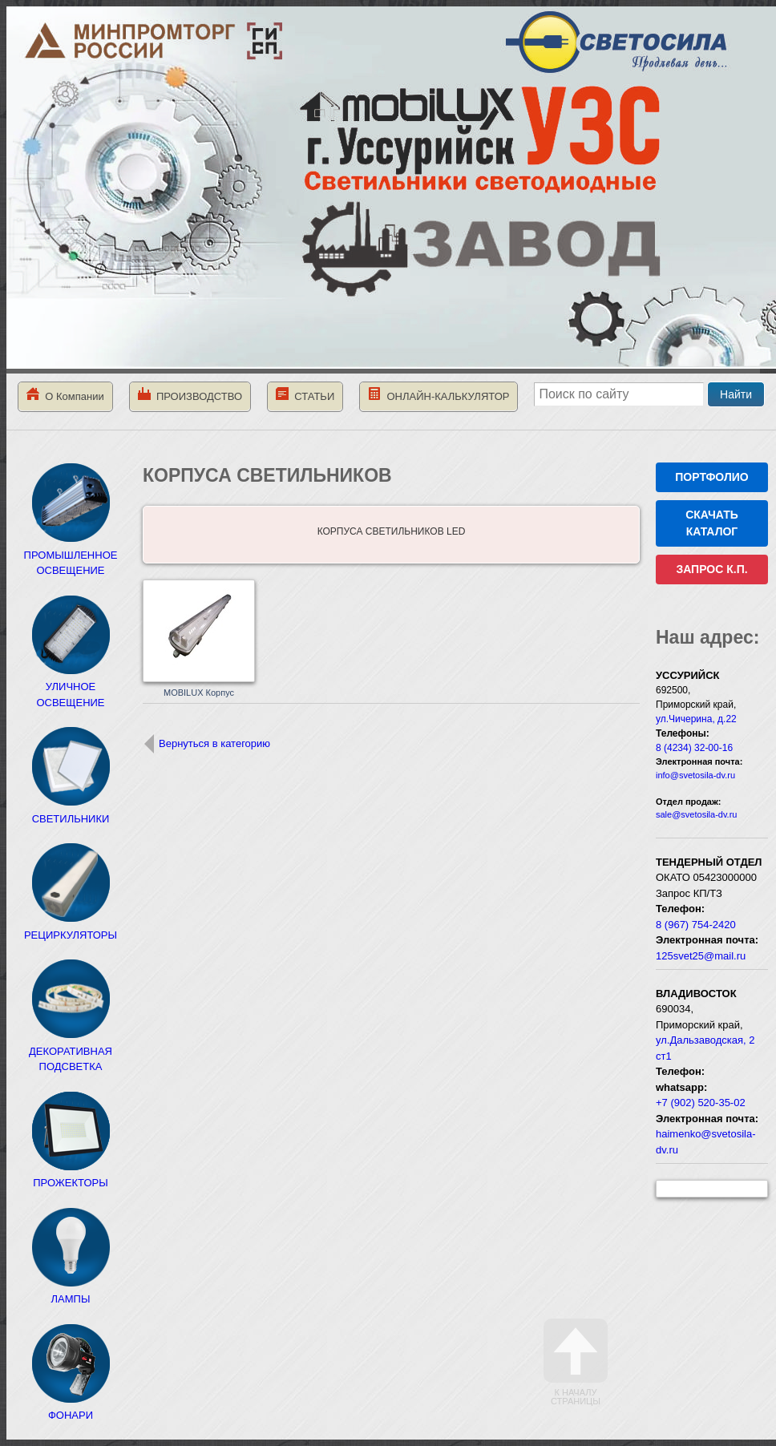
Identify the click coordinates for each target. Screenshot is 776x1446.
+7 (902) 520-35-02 (701, 1103)
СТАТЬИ (305, 394)
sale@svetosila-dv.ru (696, 814)
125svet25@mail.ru (701, 956)
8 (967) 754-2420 (696, 925)
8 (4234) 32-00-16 (694, 747)
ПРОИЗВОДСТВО (190, 394)
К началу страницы (576, 1362)
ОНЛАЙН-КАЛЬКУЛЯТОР (438, 394)
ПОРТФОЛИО (711, 477)
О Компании (65, 394)
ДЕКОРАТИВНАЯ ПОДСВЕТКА (70, 1050)
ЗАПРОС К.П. (711, 569)
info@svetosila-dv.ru (695, 775)
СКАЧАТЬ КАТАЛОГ (711, 523)
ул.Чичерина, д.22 (696, 719)
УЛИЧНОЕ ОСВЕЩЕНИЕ (70, 687)
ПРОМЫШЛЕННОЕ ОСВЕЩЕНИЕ (71, 554)
